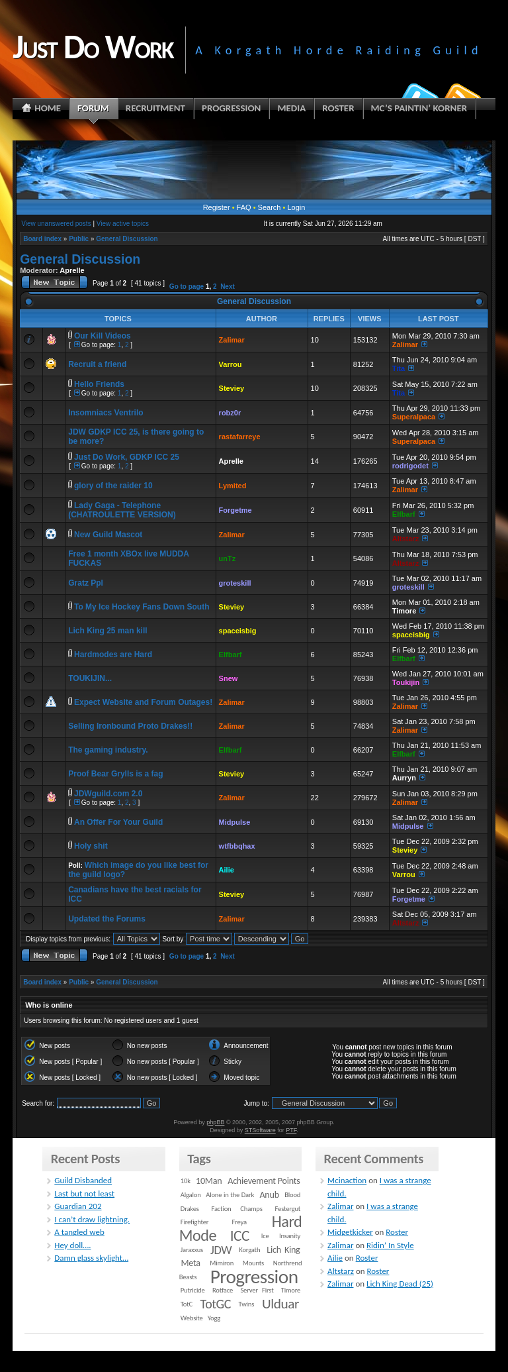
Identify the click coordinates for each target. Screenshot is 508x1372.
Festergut (288, 1208)
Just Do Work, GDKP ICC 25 (126, 457)
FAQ (244, 207)
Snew (228, 678)
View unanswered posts (56, 223)
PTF (291, 1130)
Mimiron (221, 1263)
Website (192, 1318)
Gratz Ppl (85, 583)
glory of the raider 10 (113, 485)
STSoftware (260, 1130)
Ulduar (280, 1303)
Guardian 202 (77, 1206)
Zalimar (232, 340)
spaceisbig (238, 631)
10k (185, 1181)
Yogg (214, 1318)
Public (79, 238)
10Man (209, 1181)
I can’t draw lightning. (92, 1219)
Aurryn (404, 778)
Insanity (289, 1236)
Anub (268, 1194)
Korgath (249, 1249)
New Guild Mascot (108, 534)
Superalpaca (413, 417)
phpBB (215, 1122)
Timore (404, 611)
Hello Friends (99, 384)
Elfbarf (403, 514)
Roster (397, 1232)
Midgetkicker (350, 1232)
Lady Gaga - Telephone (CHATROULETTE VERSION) (121, 510)
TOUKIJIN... (90, 678)
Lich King (283, 1249)
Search (269, 207)
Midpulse (235, 822)
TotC (186, 1304)
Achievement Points (264, 1181)
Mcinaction (346, 1180)
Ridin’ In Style (390, 1245)
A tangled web (79, 1232)
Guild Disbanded (83, 1180)
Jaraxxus (192, 1249)
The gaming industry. (108, 750)
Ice (265, 1236)
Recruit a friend (97, 364)
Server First (256, 1290)
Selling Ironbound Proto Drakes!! (130, 726)
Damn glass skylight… (91, 1258)
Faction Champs (237, 1208)
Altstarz (405, 539)
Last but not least (84, 1193)
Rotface (222, 1290)
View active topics (123, 223)
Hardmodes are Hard (113, 654)
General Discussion (126, 238)
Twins (247, 1304)
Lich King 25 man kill (107, 630)
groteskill (235, 583)
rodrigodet (410, 466)
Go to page (186, 286)
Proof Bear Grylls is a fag (115, 773)
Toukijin (405, 682)
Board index (42, 238)
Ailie (226, 870)
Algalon (191, 1194)
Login (296, 207)
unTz (227, 558)
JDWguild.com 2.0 (108, 793)
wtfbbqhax (237, 846)
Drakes (190, 1208)
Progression (254, 1277)
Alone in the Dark (230, 1194)
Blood (292, 1194)
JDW (221, 1249)
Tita (398, 368)
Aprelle (72, 270)
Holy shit (91, 846)
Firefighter (194, 1222)
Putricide (193, 1290)
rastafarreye (240, 437)
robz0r (230, 413)
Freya (239, 1222)
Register (216, 207)
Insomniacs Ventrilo (105, 412)
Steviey (232, 388)
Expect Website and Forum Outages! (143, 702)
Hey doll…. (72, 1245)
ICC (239, 1235)
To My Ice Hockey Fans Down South (141, 606)
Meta (190, 1263)
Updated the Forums (107, 918)
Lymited (233, 486)
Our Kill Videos (102, 336)
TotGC (216, 1304)
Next (227, 286)
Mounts (253, 1263)
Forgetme (235, 510)
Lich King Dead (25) (399, 1284)
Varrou (230, 364)
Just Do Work (93, 46)
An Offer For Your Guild (118, 822)
